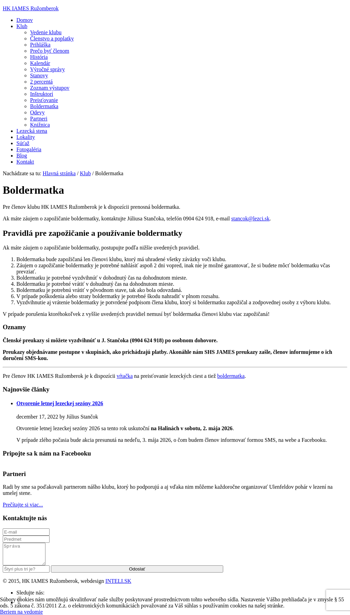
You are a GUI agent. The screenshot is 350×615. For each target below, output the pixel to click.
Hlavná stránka (59, 173)
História (39, 57)
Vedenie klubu (46, 32)
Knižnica (40, 125)
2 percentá (41, 82)
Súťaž (22, 143)
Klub (21, 26)
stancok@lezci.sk (250, 218)
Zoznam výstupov (49, 88)
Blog (21, 155)
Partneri (39, 118)
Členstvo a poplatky (52, 38)
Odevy (37, 112)
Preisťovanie (44, 100)
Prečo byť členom (49, 51)
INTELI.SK (118, 585)
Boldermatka (44, 106)
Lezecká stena (31, 131)
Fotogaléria (28, 149)
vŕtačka (125, 376)
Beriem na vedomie (21, 612)
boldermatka (231, 376)
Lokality (25, 137)
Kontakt (25, 162)
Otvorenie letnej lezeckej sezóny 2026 (59, 403)
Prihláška (40, 45)
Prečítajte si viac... (23, 505)
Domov (24, 20)
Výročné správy (47, 69)
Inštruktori (41, 94)
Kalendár (40, 63)
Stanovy (39, 75)
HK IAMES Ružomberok (31, 8)
